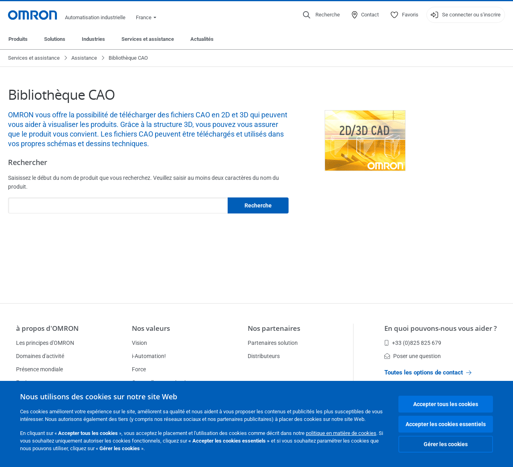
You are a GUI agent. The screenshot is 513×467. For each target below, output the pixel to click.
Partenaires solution (273, 343)
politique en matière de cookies (341, 433)
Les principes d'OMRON (45, 343)
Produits (18, 39)
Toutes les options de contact (427, 372)
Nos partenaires (274, 328)
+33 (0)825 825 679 (412, 343)
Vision (139, 343)
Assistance (84, 58)
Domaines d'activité (40, 356)
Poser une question (412, 356)
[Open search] (321, 14)
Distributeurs (264, 356)
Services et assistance (147, 39)
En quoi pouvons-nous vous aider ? (440, 328)
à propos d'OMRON (47, 328)
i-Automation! (149, 356)
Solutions (54, 39)
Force (139, 369)
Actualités (202, 39)
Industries (93, 39)
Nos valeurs (151, 328)
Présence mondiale (39, 369)
